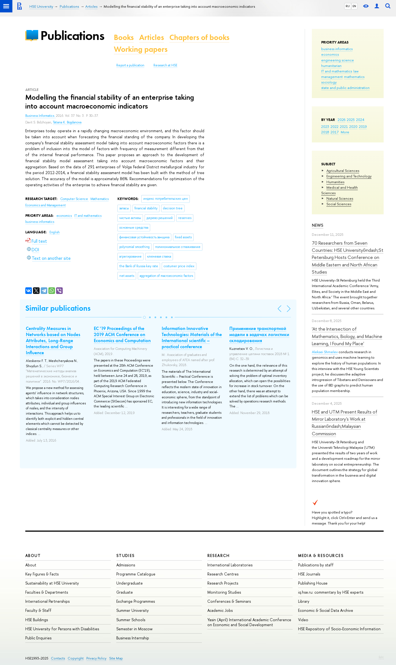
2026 (341, 119)
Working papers (140, 49)
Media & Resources (320, 555)
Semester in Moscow (134, 628)
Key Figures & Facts (42, 574)
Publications (72, 35)
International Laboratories (229, 564)
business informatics (337, 48)
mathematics (354, 76)
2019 (363, 126)
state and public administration (345, 87)
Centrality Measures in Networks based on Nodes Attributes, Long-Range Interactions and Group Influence (53, 340)
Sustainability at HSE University (52, 583)
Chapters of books (199, 37)
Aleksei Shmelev (325, 351)
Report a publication (130, 65)
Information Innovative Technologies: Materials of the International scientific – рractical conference (192, 337)
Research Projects (222, 583)
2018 (325, 131)
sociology (329, 82)
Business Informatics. (40, 115)
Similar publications (57, 308)
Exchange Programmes (135, 601)
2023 (325, 126)
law (356, 71)
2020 (353, 126)
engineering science (337, 60)
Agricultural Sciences (342, 170)
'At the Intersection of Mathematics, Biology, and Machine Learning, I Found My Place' (347, 336)
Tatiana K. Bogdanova (67, 122)
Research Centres (222, 574)
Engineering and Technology (349, 176)
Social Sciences (338, 203)
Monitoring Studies (224, 592)
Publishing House (313, 583)
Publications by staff (316, 564)
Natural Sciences (339, 198)
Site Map (116, 658)
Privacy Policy (96, 658)
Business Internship (132, 637)
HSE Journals (309, 574)
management (332, 76)
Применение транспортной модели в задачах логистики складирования (259, 334)
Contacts (58, 658)
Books (124, 37)
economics (330, 54)
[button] (144, 317)
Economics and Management (45, 205)
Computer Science (74, 199)
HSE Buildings (36, 619)
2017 (335, 131)
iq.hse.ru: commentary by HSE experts (330, 592)
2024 (360, 119)
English (55, 232)
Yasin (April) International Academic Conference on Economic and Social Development (249, 622)
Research (218, 555)
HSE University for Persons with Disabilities (62, 628)
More (345, 131)
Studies (125, 555)
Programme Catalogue (135, 574)
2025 (351, 119)
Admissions (125, 564)
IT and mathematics (336, 71)
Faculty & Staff (38, 610)
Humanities (335, 181)
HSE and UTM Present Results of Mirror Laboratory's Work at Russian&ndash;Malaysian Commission (344, 423)
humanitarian (331, 65)
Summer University (132, 610)
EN (354, 6)
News (317, 225)
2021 (344, 126)
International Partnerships (47, 601)
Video (303, 619)
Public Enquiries (38, 637)
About (33, 555)
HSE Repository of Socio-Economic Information (339, 628)
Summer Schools (130, 619)
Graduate (124, 592)
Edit (381, 657)
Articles (151, 37)
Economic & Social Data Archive (325, 610)
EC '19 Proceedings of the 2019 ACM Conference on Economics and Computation (122, 334)
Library (303, 601)
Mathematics (99, 199)
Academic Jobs (220, 610)
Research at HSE (165, 65)
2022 (335, 126)
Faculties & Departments (46, 592)
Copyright (76, 658)
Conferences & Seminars (229, 601)
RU (348, 6)
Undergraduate (129, 583)
